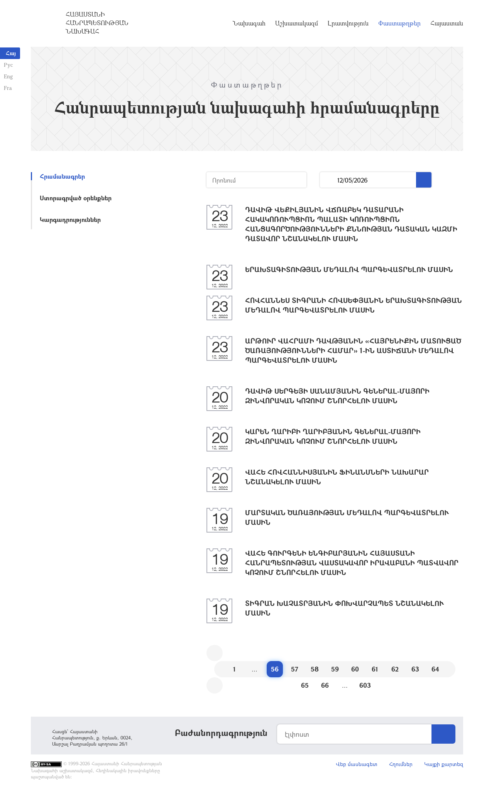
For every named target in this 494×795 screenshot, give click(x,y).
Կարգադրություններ (70, 219)
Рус (8, 64)
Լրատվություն (348, 23)
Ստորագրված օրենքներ (76, 198)
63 (415, 669)
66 (325, 685)
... (328, 180)
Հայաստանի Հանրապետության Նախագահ (97, 23)
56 (275, 669)
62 (395, 669)
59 (335, 669)
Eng (8, 76)
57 (294, 669)
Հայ (11, 53)
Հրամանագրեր (62, 176)
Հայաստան (446, 23)
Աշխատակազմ (296, 23)
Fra (8, 87)
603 (365, 685)
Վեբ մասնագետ (356, 764)
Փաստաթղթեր (399, 23)
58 (315, 669)
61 (375, 669)
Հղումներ (401, 764)
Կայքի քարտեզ (443, 764)
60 (355, 669)
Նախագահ (249, 23)
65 (305, 685)
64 (435, 669)
